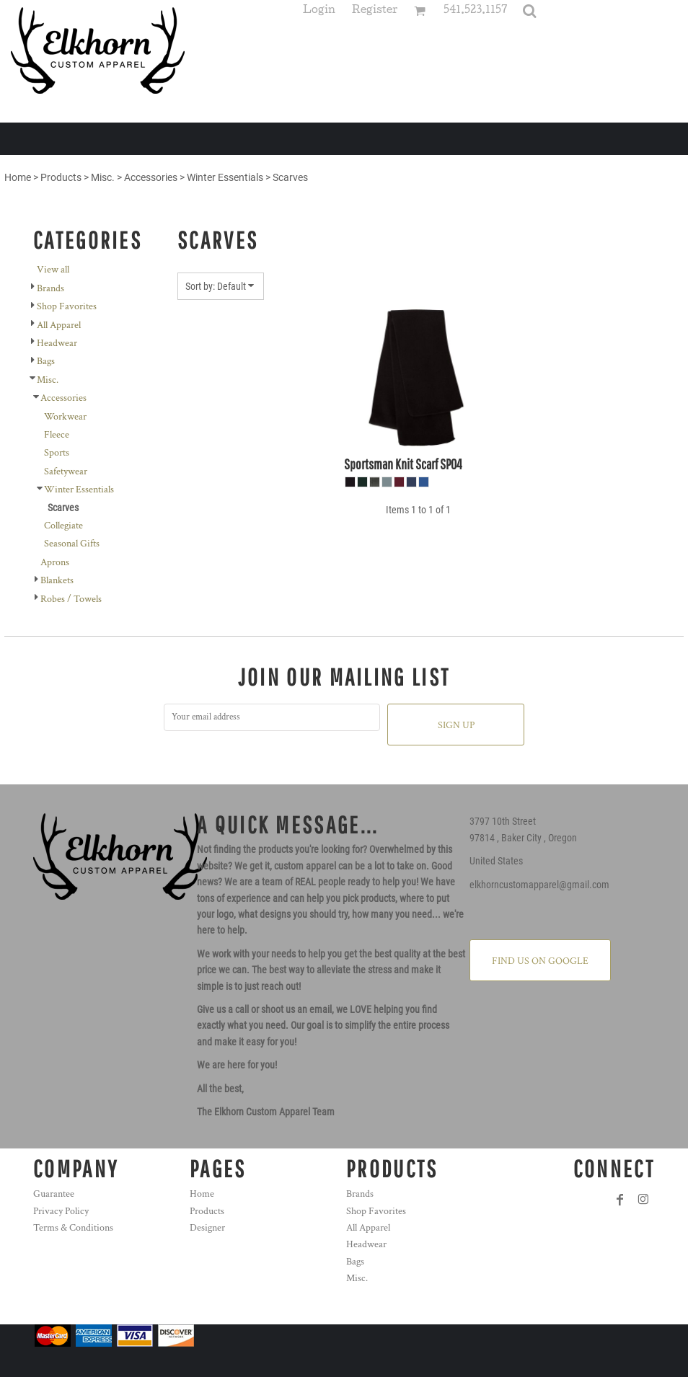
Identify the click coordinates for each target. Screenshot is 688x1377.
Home (17, 177)
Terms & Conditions (73, 1227)
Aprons (54, 562)
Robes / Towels (71, 599)
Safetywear (65, 471)
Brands (50, 288)
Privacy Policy (61, 1211)
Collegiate (63, 525)
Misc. (103, 177)
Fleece (56, 434)
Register (374, 11)
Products (60, 177)
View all (53, 269)
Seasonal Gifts (72, 543)
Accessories (150, 177)
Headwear (57, 343)
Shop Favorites (67, 306)
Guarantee (53, 1193)
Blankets (57, 580)
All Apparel (59, 325)
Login (319, 11)
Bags (46, 361)
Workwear (65, 416)
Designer (207, 1227)
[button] (529, 11)
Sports (56, 452)
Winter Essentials (225, 177)
